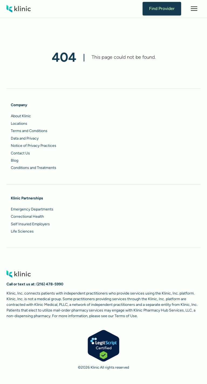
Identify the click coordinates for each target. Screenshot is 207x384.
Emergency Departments (32, 209)
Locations (19, 123)
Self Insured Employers (30, 224)
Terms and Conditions (29, 131)
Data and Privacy (25, 138)
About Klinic (21, 116)
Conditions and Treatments (33, 167)
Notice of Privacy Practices (33, 145)
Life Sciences (22, 231)
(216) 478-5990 (49, 284)
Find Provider (162, 8)
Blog (14, 160)
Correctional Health (27, 216)
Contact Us (20, 153)
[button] (194, 8)
